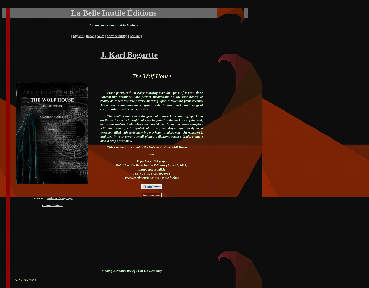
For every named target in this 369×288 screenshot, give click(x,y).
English (78, 36)
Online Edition (52, 205)
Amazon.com (152, 195)
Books (90, 36)
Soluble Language (60, 198)
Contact (135, 36)
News (100, 36)
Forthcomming (117, 36)
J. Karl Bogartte (129, 54)
